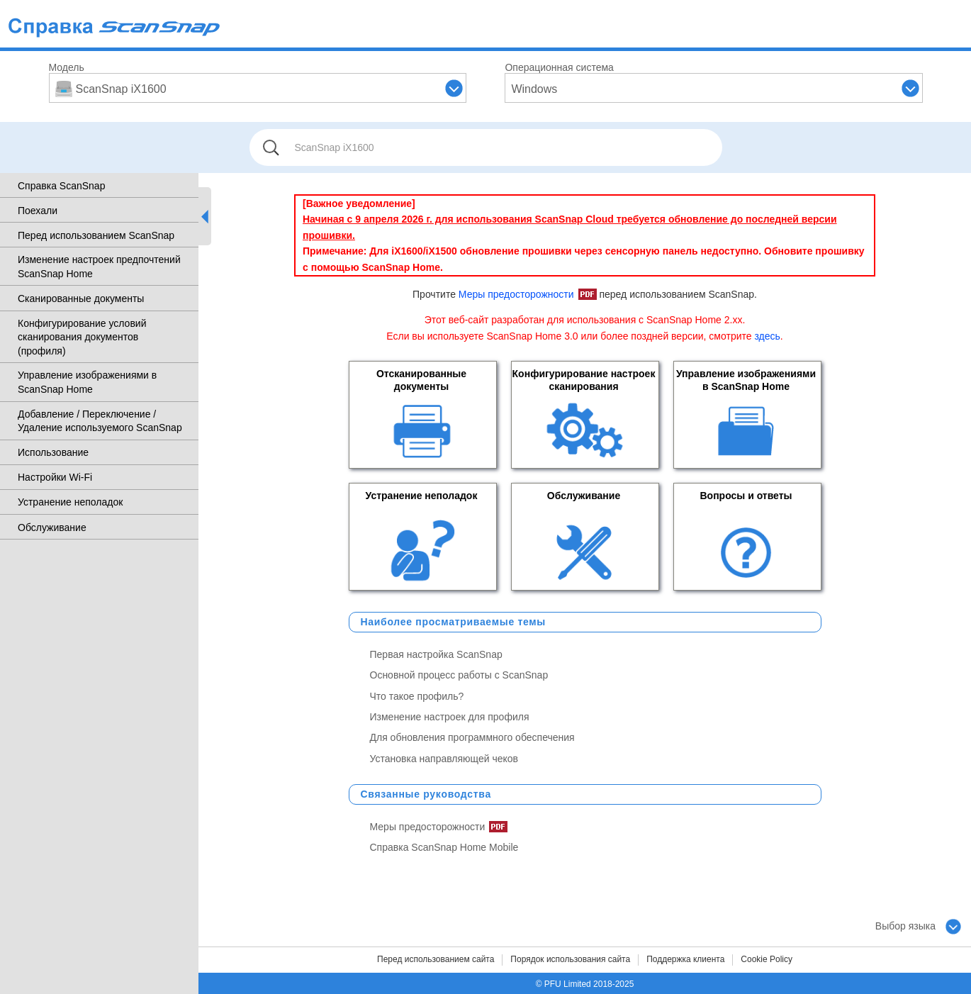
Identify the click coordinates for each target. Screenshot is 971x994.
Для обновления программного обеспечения (472, 737)
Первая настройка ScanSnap (436, 654)
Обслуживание (52, 527)
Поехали (37, 210)
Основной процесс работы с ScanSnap (459, 675)
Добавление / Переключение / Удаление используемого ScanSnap (100, 421)
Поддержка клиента (685, 959)
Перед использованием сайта (435, 959)
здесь (767, 336)
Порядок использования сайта (570, 959)
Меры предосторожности (516, 294)
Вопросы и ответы (746, 495)
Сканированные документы (81, 298)
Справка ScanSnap (61, 185)
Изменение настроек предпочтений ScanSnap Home (99, 266)
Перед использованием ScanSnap (96, 235)
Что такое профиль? (417, 696)
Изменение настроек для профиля (449, 716)
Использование (53, 452)
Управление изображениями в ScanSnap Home (87, 382)
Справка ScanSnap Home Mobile (444, 847)
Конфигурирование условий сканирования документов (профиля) (82, 337)
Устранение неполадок (70, 502)
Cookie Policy (766, 959)
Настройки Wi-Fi (55, 477)
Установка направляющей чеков (444, 758)
